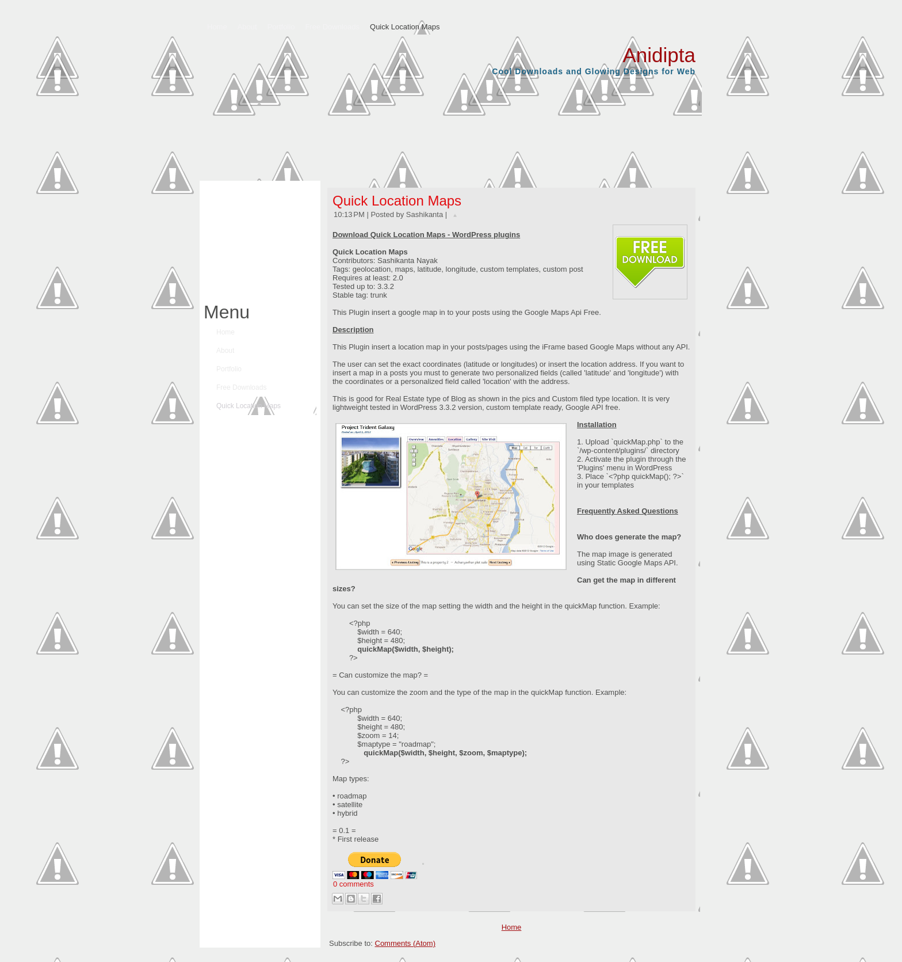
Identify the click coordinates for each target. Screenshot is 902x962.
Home (512, 927)
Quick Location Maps (396, 200)
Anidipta (659, 55)
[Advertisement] (257, 238)
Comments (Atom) (405, 943)
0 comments (353, 884)
